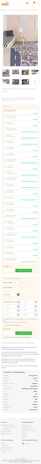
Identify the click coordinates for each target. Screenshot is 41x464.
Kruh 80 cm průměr (11, 129)
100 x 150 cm (9, 184)
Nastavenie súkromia (7, 460)
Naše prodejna (5, 445)
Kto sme (3, 443)
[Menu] (38, 3)
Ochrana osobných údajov (21, 460)
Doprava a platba (26, 425)
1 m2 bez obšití (10, 147)
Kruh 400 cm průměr (11, 259)
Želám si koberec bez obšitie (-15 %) (12, 325)
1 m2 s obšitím (10, 153)
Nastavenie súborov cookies (29, 430)
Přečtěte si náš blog (6, 450)
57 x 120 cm (9, 141)
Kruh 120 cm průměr (11, 178)
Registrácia (24, 434)
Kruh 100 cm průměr (11, 160)
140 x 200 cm (9, 228)
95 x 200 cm (9, 197)
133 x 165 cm (9, 209)
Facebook (27, 443)
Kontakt (3, 452)
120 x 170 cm (9, 203)
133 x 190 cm (9, 221)
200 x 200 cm (9, 246)
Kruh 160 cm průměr (11, 215)
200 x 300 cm (9, 252)
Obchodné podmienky (27, 427)
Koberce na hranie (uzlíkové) (24, 10)
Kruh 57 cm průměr (11, 110)
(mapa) (12, 425)
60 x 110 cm (9, 135)
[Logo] (5, 3)
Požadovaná (7, 282)
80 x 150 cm (9, 172)
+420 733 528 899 (7, 431)
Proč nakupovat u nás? (7, 448)
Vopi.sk (4, 10)
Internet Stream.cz (28, 462)
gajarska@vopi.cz (7, 433)
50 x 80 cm (9, 122)
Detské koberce (11, 10)
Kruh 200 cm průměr (11, 234)
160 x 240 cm (9, 240)
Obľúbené (24, 436)
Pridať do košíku (25, 270)
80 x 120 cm (9, 166)
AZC (16, 462)
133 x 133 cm (9, 191)
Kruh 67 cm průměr (11, 116)
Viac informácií (13, 101)
